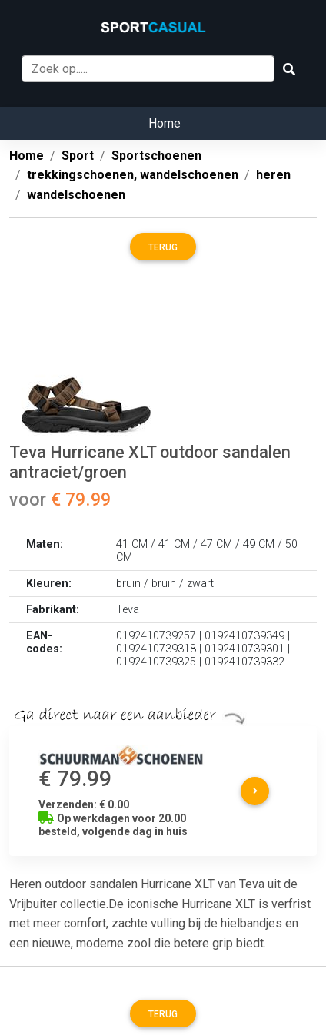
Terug (163, 247)
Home (164, 123)
